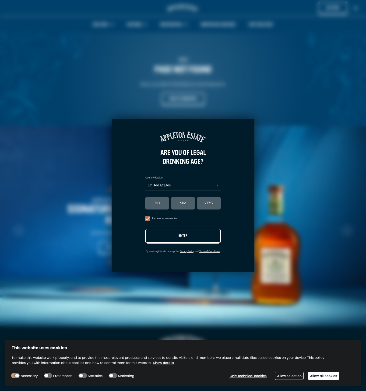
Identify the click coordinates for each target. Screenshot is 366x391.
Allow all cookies (323, 376)
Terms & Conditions (209, 251)
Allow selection (289, 376)
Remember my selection (161, 218)
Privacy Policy (187, 251)
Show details (163, 363)
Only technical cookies (248, 376)
